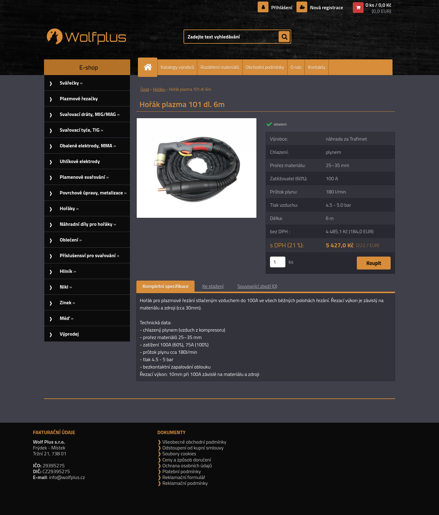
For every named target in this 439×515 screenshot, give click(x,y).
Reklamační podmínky (184, 483)
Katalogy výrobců (177, 67)
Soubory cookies (178, 453)
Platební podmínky (181, 471)
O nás (296, 67)
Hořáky (159, 89)
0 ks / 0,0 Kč (378, 5)
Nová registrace (326, 7)
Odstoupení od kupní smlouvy (192, 447)
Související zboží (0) (257, 286)
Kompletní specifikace (165, 286)
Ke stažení (213, 286)
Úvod (144, 89)
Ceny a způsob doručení (186, 459)
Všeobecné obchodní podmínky (193, 441)
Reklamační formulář (183, 477)
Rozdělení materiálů (219, 67)
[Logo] (86, 36)
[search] (284, 37)
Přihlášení (281, 7)
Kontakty (316, 67)
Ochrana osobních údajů (186, 465)
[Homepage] (150, 67)
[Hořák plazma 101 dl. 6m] (196, 120)
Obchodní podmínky (265, 67)
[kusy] (277, 262)
